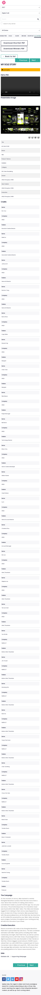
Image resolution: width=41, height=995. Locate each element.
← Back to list (9, 56)
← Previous (22, 60)
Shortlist (31, 36)
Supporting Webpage (19, 957)
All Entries (37, 36)
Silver (17, 36)
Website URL (5, 957)
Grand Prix (3, 36)
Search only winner (9, 24)
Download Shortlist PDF (14, 43)
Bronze (24, 36)
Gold (10, 36)
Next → (35, 60)
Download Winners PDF (14, 49)
